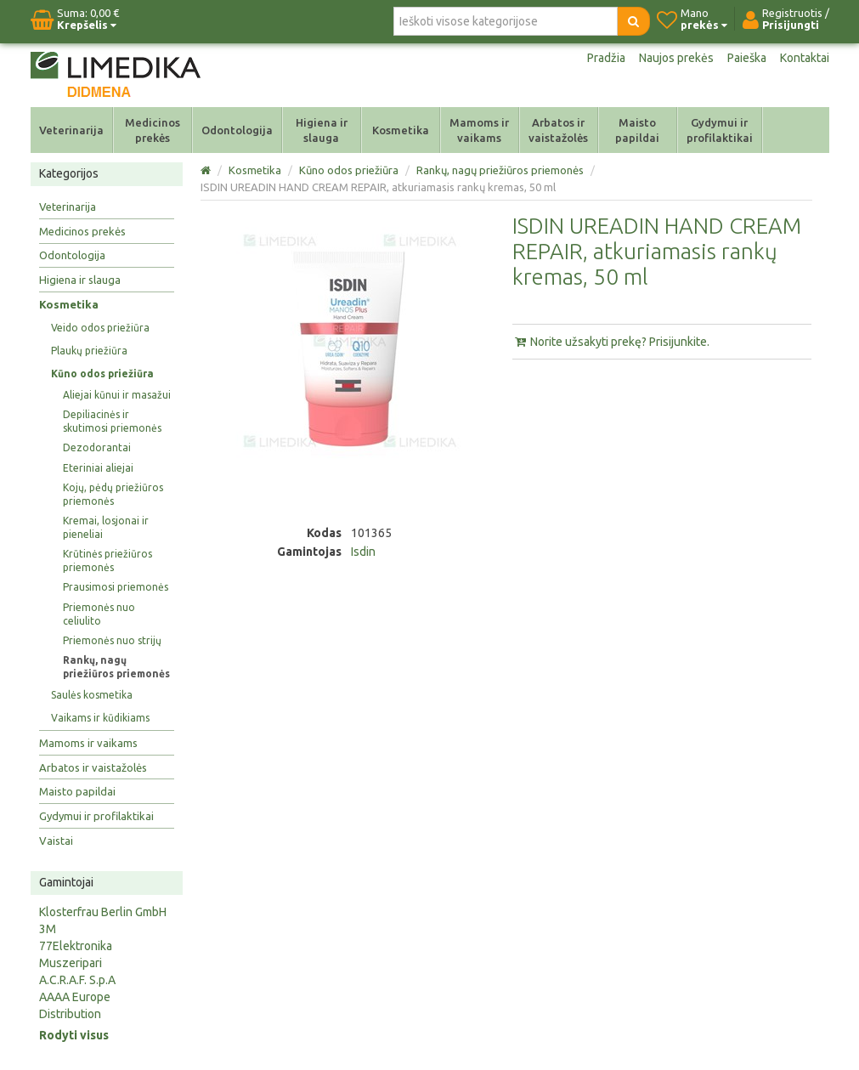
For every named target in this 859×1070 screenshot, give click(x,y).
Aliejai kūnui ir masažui (117, 394)
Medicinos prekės (152, 130)
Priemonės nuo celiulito (99, 614)
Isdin (363, 551)
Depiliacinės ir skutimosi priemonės (112, 421)
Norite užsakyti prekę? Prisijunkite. (610, 341)
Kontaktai (804, 58)
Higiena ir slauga (322, 130)
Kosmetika (400, 130)
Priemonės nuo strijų (112, 640)
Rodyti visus (74, 1035)
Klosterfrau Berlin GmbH (103, 912)
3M (47, 929)
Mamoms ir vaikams (479, 130)
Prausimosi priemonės (115, 586)
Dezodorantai (97, 447)
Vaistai (56, 840)
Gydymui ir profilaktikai (720, 130)
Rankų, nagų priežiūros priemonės (116, 666)
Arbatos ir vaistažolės (558, 130)
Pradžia (606, 58)
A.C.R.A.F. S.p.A (77, 980)
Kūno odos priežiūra (102, 373)
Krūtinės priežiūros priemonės (107, 560)
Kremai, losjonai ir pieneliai (106, 527)
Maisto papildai (637, 130)
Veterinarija (71, 130)
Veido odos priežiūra (100, 327)
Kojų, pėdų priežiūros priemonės (113, 494)
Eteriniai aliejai (98, 467)
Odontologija (237, 130)
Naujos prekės (676, 58)
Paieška (746, 58)
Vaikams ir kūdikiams (100, 717)
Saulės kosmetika (92, 694)
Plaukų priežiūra (89, 350)
